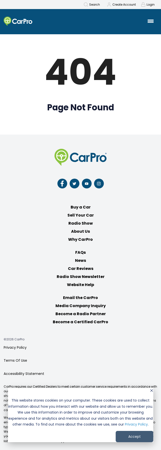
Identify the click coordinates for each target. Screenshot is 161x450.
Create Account (124, 4)
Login (151, 4)
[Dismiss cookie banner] (151, 391)
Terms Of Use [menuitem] (15, 360)
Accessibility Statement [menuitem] (24, 373)
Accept (134, 436)
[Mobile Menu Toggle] (151, 21)
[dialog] (80, 415)
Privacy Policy (136, 424)
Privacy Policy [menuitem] (15, 347)
